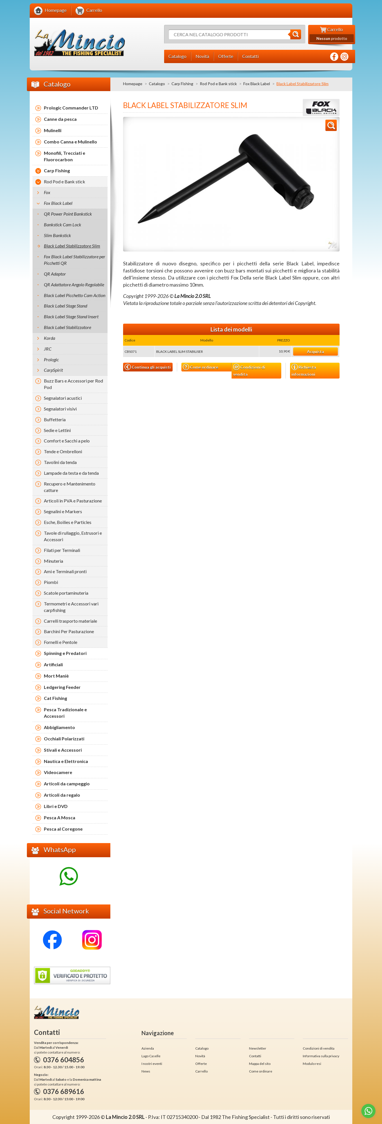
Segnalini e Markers (63, 511)
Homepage (132, 83)
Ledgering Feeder (62, 687)
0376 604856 (63, 1060)
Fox (47, 192)
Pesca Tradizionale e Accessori (65, 713)
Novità (200, 1056)
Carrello (201, 1071)
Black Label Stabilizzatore (67, 327)
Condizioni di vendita (249, 370)
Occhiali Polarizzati (64, 738)
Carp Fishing (182, 83)
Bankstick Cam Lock (62, 224)
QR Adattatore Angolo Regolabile (74, 284)
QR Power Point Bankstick (68, 213)
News (145, 1071)
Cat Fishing (55, 698)
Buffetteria (55, 419)
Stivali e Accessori (63, 750)
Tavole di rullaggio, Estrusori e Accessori (73, 536)
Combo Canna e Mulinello (70, 141)
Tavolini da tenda (60, 462)
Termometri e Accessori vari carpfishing (71, 607)
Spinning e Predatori (65, 653)
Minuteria (53, 561)
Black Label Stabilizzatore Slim (72, 245)
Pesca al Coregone (63, 828)
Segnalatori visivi (60, 408)
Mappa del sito (260, 1063)
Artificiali (53, 664)
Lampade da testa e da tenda (71, 473)
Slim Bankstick (57, 235)
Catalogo (157, 83)
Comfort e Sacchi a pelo (67, 440)
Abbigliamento (59, 727)
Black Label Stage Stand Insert (71, 316)
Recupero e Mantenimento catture (69, 487)
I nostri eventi (151, 1063)
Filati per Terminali (62, 550)
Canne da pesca (60, 119)
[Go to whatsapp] (368, 1111)
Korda (49, 338)
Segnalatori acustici (63, 398)
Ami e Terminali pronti (65, 571)
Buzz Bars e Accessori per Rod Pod (73, 384)
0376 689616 (63, 1091)
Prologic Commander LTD (71, 107)
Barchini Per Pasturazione (69, 631)
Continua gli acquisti (148, 367)
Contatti (255, 1056)
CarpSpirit (53, 370)
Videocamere (58, 772)
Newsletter (257, 1048)
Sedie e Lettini (57, 430)
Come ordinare (200, 367)
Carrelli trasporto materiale (70, 621)
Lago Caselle (150, 1056)
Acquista (315, 351)
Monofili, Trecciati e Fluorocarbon (64, 156)
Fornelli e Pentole (60, 642)
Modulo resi (312, 1063)
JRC (47, 348)
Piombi (51, 582)
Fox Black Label (256, 83)
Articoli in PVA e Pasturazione (73, 500)
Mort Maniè (56, 675)
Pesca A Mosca (59, 817)
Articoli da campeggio (67, 783)
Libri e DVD (56, 806)
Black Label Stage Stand (65, 305)
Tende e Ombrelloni (63, 451)
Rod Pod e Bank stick (218, 83)
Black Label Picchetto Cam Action (74, 295)
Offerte (201, 1063)
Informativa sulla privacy (321, 1056)
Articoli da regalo (62, 795)
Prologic (51, 359)
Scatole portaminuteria (66, 593)
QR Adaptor (55, 273)
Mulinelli (52, 130)
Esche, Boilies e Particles (67, 522)
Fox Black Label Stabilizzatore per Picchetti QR (74, 260)
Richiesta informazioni (303, 370)
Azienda (147, 1048)
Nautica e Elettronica (66, 761)
